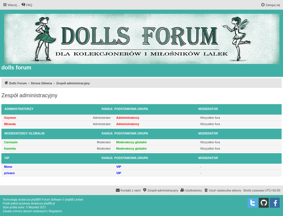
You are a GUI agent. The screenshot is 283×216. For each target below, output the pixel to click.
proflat (13, 207)
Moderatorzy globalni (24, 133)
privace (9, 173)
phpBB (35, 199)
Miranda (10, 124)
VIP (6, 158)
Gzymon (10, 117)
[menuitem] (26, 5)
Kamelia (10, 148)
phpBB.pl (49, 203)
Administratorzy (18, 108)
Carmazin (11, 142)
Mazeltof (34, 207)
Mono (8, 166)
